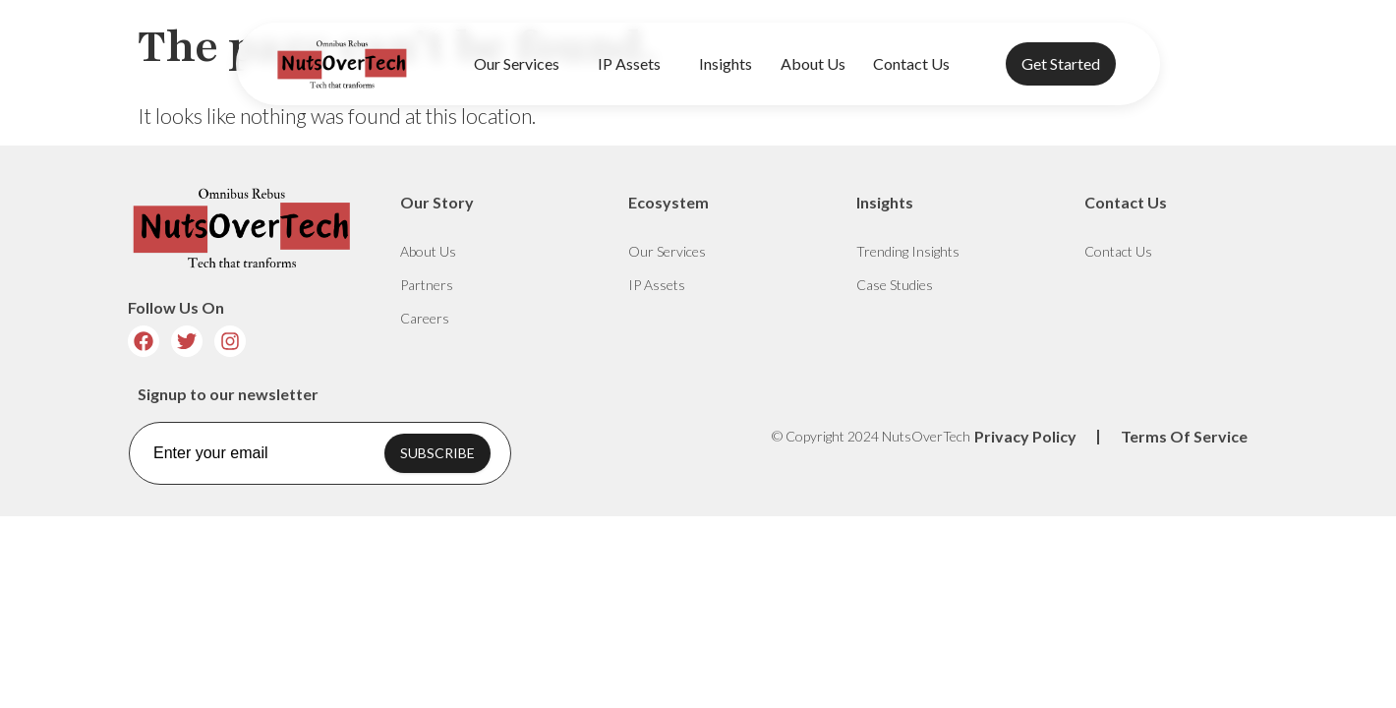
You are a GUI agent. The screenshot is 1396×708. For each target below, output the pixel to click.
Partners (426, 284)
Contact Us (911, 63)
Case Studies (894, 284)
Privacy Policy (1025, 436)
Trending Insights (908, 251)
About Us (813, 63)
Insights (725, 63)
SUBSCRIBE (437, 452)
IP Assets (634, 64)
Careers (424, 318)
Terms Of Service (1184, 436)
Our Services (521, 64)
